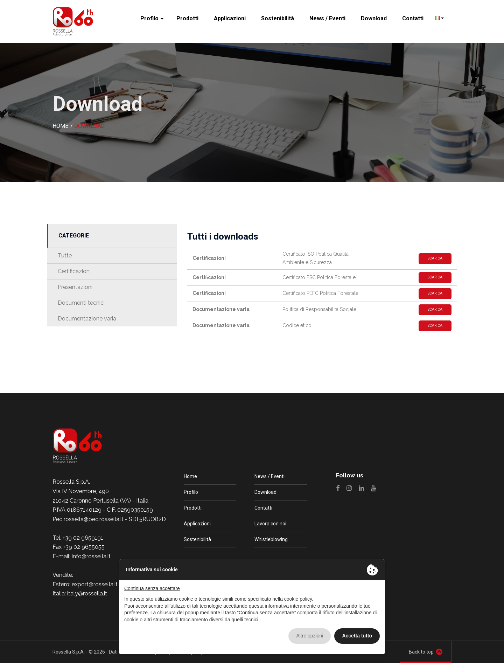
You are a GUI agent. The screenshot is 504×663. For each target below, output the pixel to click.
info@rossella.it (91, 556)
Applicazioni (230, 18)
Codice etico (297, 325)
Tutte (65, 255)
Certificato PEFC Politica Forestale (320, 293)
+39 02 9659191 (83, 537)
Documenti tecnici (81, 302)
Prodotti (187, 18)
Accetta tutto (357, 635)
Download (374, 18)
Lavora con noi (270, 523)
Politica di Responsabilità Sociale (319, 309)
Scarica (435, 258)
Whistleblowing (271, 539)
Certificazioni (74, 271)
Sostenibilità (277, 18)
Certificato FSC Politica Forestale (319, 277)
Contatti (413, 18)
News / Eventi (327, 18)
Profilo (151, 18)
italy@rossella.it (87, 593)
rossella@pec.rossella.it (94, 519)
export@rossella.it (95, 584)
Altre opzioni (309, 635)
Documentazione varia (87, 318)
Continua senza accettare (152, 588)
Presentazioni (75, 287)
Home (190, 476)
